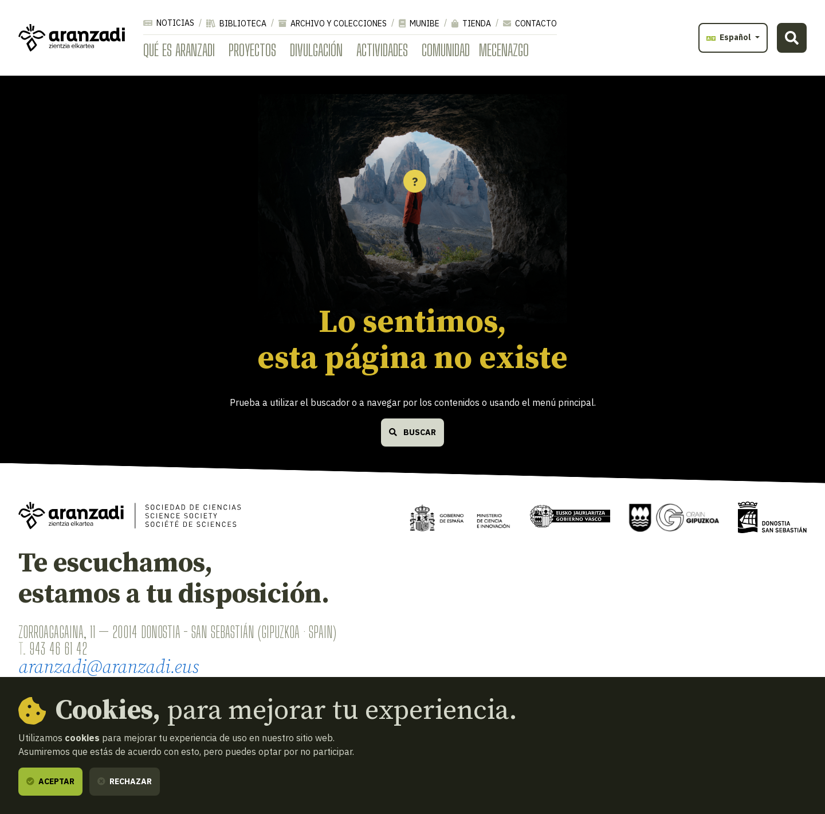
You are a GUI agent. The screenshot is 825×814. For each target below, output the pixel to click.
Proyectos (252, 50)
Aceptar (50, 781)
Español (729, 37)
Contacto (530, 23)
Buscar (412, 432)
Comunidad (446, 50)
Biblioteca (236, 23)
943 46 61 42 (58, 648)
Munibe (419, 23)
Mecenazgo (504, 50)
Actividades (382, 50)
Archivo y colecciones (332, 23)
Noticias (168, 23)
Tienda (471, 23)
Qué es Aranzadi (179, 50)
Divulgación (316, 50)
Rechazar (124, 781)
